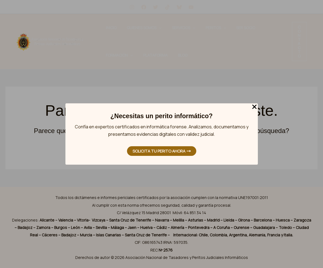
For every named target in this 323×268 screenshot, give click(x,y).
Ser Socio (210, 27)
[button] (299, 41)
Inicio (107, 27)
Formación (236, 28)
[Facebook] (143, 7)
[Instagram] (131, 7)
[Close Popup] (254, 107)
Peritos (188, 28)
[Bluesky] (179, 7)
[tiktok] (167, 7)
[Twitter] (155, 7)
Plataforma (264, 27)
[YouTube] (191, 7)
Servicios (164, 28)
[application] (147, 28)
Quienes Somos (132, 28)
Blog (107, 55)
